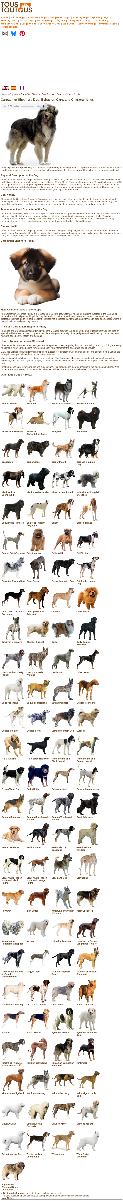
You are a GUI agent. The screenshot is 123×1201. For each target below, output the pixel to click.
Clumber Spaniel (38, 640)
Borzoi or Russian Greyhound (38, 523)
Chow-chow (88, 610)
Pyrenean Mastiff (63, 1031)
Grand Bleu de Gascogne (63, 847)
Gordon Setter (38, 846)
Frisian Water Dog (13, 787)
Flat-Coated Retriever (38, 757)
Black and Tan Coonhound (13, 492)
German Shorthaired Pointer (38, 817)
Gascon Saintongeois (88, 787)
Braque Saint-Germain (13, 551)
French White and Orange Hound (88, 758)
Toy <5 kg (61, 20)
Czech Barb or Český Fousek (13, 672)
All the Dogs (18, 17)
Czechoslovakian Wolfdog (38, 672)
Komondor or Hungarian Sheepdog (13, 941)
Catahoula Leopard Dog (88, 581)
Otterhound (63, 1003)
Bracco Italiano (88, 521)
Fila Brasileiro (13, 757)
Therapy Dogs (9, 20)
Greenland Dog (63, 876)
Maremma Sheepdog (13, 1003)
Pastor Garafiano (88, 1003)
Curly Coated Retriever (88, 642)
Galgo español (63, 787)
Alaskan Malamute (63, 402)
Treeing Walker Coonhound (38, 1154)
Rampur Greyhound (38, 1061)
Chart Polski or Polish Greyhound (13, 611)
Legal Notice (7, 1198)
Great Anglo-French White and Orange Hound (38, 879)
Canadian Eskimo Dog (13, 579)
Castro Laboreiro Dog (63, 579)
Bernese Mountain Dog (88, 462)
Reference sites (10, 26)
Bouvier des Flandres (13, 521)
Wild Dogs (68, 23)
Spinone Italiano (88, 1122)
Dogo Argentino (13, 701)
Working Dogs (45, 20)
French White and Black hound (63, 758)
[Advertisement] (61, 62)
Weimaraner (63, 1152)
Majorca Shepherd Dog (63, 971)
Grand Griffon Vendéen (88, 847)
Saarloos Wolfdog (38, 1092)
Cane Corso (38, 579)
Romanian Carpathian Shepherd (63, 1063)
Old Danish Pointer (38, 1003)
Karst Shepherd (88, 909)
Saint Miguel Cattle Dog (88, 1093)
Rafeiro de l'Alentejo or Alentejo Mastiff (13, 1063)
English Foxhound (88, 701)
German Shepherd (13, 815)
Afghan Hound (13, 402)
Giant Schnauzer (88, 815)
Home (4, 17)
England (13, 94)
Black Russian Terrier (38, 491)
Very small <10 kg (80, 20)
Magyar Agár (38, 970)
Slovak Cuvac (13, 1122)
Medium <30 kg (10, 23)
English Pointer (13, 729)
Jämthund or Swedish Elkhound (63, 911)
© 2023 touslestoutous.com (15, 1193)
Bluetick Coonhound (63, 491)
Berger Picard (63, 460)
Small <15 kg (100, 20)
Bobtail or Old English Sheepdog (88, 492)
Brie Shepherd (38, 551)
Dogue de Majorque (38, 701)
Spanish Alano (63, 1122)
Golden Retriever (13, 846)
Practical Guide (108, 23)
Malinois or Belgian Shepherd (88, 971)
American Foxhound (13, 430)
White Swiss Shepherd (88, 1154)
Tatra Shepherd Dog (13, 1152)
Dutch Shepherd (63, 701)
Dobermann (88, 671)
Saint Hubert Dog (63, 1092)
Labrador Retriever (63, 939)
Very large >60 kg (50, 23)
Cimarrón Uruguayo (13, 640)
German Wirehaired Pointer (63, 817)
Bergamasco (38, 460)
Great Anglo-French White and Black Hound (13, 879)
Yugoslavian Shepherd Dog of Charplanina (13, 1186)
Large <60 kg (29, 23)
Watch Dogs (27, 20)
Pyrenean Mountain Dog (88, 1032)
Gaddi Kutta (38, 787)
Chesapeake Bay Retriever (38, 611)
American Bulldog (88, 402)
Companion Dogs (60, 17)
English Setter (38, 729)
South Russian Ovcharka (38, 1124)
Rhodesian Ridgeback (13, 1092)
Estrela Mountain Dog (63, 729)
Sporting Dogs (100, 17)
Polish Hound (38, 1031)
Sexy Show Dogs (86, 23)
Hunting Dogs (81, 17)
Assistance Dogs (37, 17)
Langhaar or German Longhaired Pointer (88, 941)
